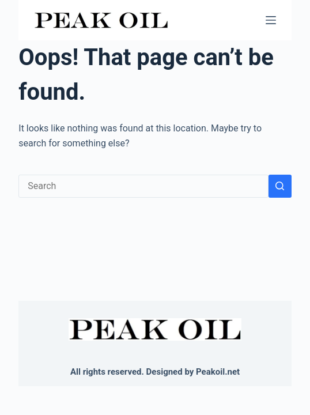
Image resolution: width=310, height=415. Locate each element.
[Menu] (271, 20)
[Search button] (280, 186)
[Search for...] (143, 186)
